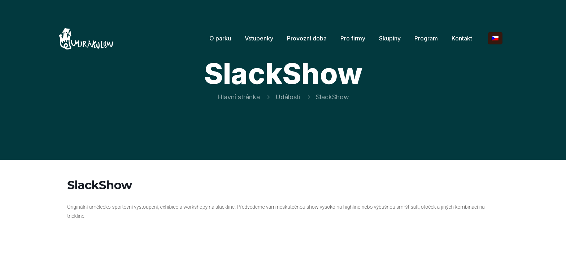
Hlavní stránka (238, 97)
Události (287, 97)
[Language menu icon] (495, 38)
